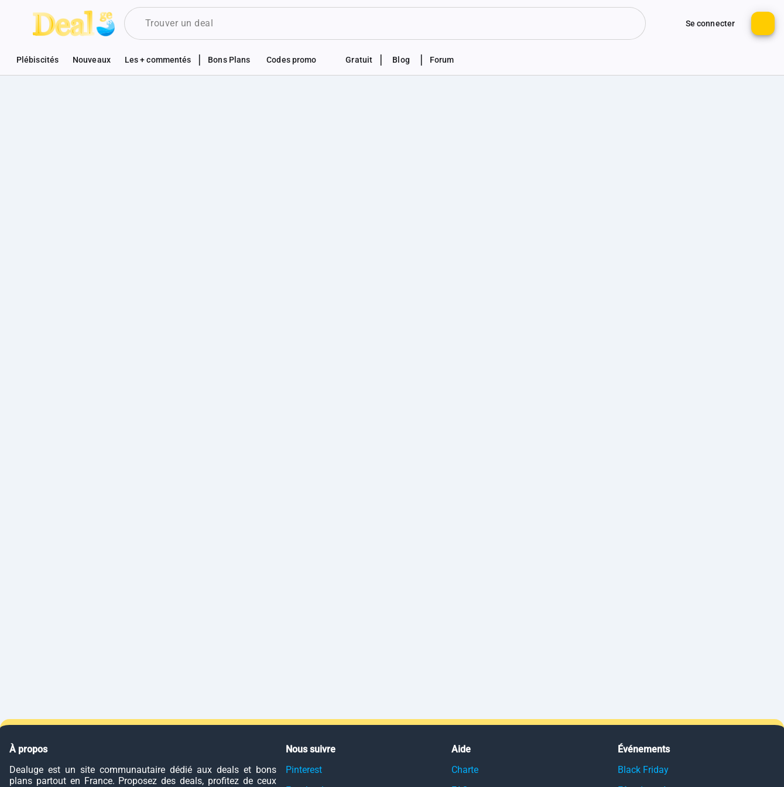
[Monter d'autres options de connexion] (667, 23)
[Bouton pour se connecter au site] (710, 23)
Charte (464, 769)
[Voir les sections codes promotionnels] (297, 59)
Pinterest (304, 769)
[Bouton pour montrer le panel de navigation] (21, 23)
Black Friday (643, 769)
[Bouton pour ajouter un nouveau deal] (763, 23)
